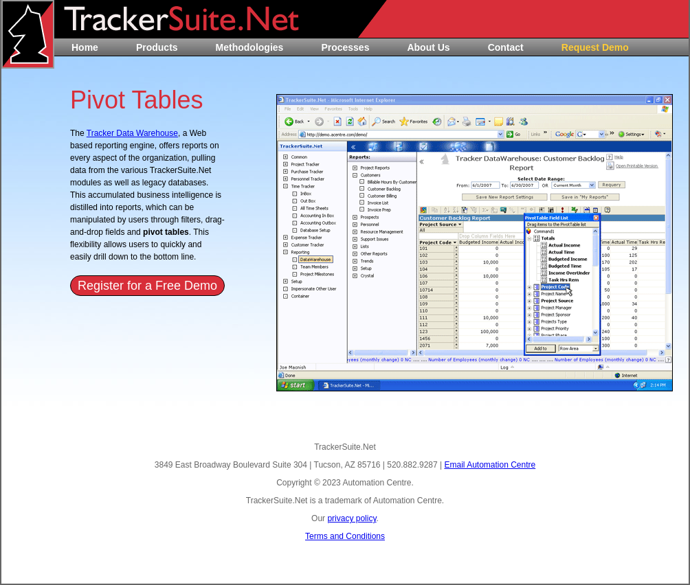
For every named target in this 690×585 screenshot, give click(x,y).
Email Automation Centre (489, 465)
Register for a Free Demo (147, 285)
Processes (345, 47)
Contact (506, 47)
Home (84, 47)
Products (157, 47)
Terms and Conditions (345, 536)
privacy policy (351, 518)
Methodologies (250, 47)
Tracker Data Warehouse (132, 133)
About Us (428, 47)
